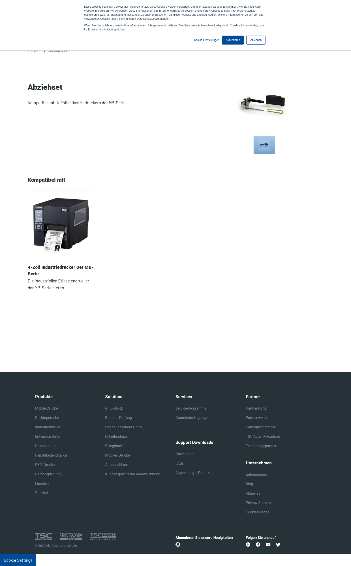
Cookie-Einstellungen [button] (206, 40)
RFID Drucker (45, 465)
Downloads (184, 454)
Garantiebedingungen (193, 418)
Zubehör (41, 493)
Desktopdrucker (47, 418)
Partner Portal (257, 408)
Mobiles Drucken (118, 455)
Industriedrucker (47, 427)
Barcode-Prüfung (118, 418)
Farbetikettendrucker (51, 455)
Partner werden (258, 418)
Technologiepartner (261, 446)
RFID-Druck (114, 408)
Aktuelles (253, 493)
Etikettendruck (116, 436)
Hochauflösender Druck (123, 427)
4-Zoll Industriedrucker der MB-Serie (61, 270)
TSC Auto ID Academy (263, 436)
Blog (249, 484)
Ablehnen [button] (256, 40)
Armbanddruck (116, 465)
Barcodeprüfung (48, 474)
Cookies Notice (257, 512)
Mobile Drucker (47, 408)
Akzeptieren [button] (233, 40)
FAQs (180, 463)
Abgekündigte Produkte (194, 473)
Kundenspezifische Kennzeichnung (132, 474)
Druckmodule (45, 446)
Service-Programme (191, 408)
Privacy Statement (260, 503)
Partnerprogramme (261, 427)
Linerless (42, 483)
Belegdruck (114, 446)
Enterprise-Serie (47, 436)
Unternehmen (256, 474)
